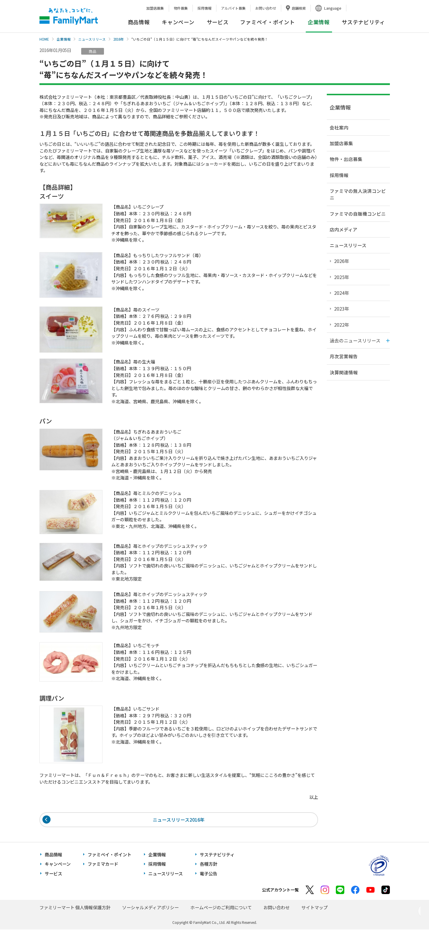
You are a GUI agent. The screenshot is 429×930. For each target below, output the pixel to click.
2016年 (118, 39)
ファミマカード (103, 864)
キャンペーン (178, 22)
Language (332, 8)
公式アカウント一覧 (280, 890)
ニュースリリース (92, 39)
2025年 (341, 277)
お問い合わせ (265, 8)
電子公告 (208, 874)
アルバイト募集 (233, 8)
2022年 (341, 324)
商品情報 (139, 22)
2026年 (341, 261)
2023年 (341, 308)
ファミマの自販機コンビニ (358, 213)
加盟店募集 (155, 8)
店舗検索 (299, 8)
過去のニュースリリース (355, 340)
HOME (44, 39)
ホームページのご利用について (221, 908)
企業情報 (64, 39)
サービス (218, 22)
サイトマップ (314, 908)
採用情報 (204, 8)
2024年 (341, 293)
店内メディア (343, 229)
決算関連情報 (344, 372)
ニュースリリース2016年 (178, 819)
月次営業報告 (344, 356)
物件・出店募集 (346, 159)
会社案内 (339, 127)
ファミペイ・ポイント (267, 22)
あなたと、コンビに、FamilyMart (68, 16)
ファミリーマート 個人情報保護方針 (74, 908)
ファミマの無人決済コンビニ (358, 194)
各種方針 (208, 864)
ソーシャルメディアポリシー (150, 908)
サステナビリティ (363, 22)
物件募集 (181, 8)
